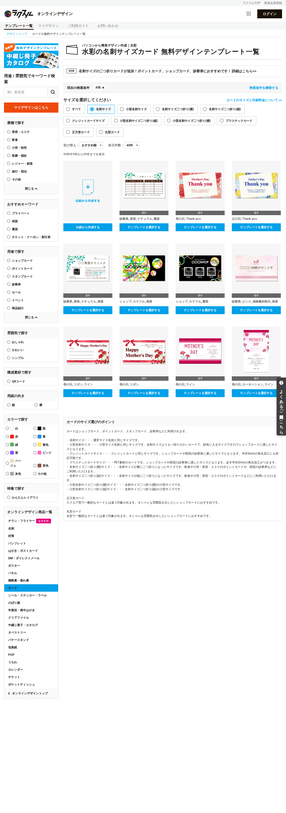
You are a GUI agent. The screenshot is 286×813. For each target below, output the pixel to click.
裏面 (15, 229)
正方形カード (81, 132)
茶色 (43, 465)
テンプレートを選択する (144, 227)
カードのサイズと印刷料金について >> (254, 100)
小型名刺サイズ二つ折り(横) (192, 121)
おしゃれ (18, 342)
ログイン (270, 14)
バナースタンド (18, 640)
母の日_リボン (129, 384)
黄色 (43, 444)
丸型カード (112, 132)
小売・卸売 (19, 148)
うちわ (12, 662)
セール (16, 292)
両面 (15, 221)
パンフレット (17, 543)
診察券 (16, 284)
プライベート (21, 213)
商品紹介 (18, 308)
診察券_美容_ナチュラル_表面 (83, 301)
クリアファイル (18, 617)
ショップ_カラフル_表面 (135, 301)
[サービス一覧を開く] (248, 14)
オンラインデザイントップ (30, 693)
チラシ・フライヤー (29, 521)
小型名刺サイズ (136, 109)
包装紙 (12, 647)
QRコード (18, 381)
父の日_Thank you (244, 219)
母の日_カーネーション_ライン (252, 384)
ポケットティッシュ (21, 684)
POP (11, 655)
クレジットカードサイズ (88, 121)
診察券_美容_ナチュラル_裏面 (139, 219)
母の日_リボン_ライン (78, 384)
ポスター (14, 565)
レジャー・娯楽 (22, 163)
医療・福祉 (19, 155)
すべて (76, 109)
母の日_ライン (185, 384)
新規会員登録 (273, 3)
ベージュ (15, 463)
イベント (18, 300)
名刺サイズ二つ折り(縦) (225, 109)
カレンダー (15, 669)
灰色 (15, 474)
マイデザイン (48, 26)
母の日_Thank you (188, 219)
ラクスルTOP (251, 3)
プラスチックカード (239, 121)
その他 (16, 179)
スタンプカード (22, 276)
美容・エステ (21, 132)
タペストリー (17, 632)
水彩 (98, 87)
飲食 (15, 140)
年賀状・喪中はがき (21, 610)
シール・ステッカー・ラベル (27, 595)
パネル (12, 573)
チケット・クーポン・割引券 (31, 237)
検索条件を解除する (263, 88)
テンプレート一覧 (19, 26)
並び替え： (71, 145)
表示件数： (116, 145)
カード (12, 588)
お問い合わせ (107, 26)
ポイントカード (22, 268)
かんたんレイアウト (25, 497)
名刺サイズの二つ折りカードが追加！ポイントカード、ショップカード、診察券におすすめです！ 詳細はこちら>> (162, 71)
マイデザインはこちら (31, 107)
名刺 (11, 528)
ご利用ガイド (78, 26)
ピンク (44, 453)
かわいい (18, 350)
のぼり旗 (14, 603)
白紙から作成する (88, 227)
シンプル (18, 358)
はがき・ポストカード (23, 551)
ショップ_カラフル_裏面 (192, 301)
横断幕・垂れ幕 (18, 580)
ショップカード (22, 260)
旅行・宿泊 (19, 171)
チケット (14, 677)
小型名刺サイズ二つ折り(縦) (139, 121)
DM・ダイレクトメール (24, 558)
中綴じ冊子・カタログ (23, 625)
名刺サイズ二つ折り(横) (178, 109)
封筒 (11, 536)
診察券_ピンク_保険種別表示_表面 (255, 301)
